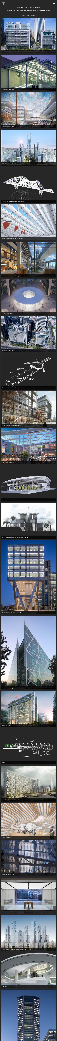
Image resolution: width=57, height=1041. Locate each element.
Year (27, 15)
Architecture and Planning (16, 10)
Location (33, 15)
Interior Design (44, 10)
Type (23, 15)
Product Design (32, 10)
